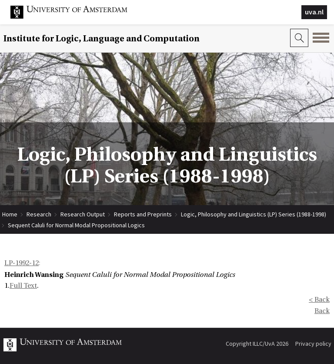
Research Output (82, 214)
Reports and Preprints (143, 214)
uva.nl (314, 11)
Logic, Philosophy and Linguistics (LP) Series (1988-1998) (253, 214)
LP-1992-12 (21, 263)
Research (39, 214)
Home (9, 214)
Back (322, 311)
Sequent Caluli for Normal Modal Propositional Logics (76, 225)
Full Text (23, 286)
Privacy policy (313, 343)
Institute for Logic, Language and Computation (101, 39)
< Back (319, 299)
